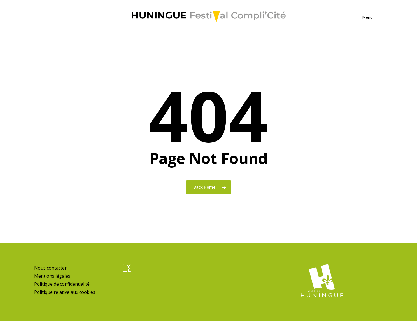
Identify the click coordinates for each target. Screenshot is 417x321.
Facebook (127, 268)
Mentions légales (52, 276)
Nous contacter (50, 268)
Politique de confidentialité (62, 284)
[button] (372, 17)
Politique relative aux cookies (64, 292)
